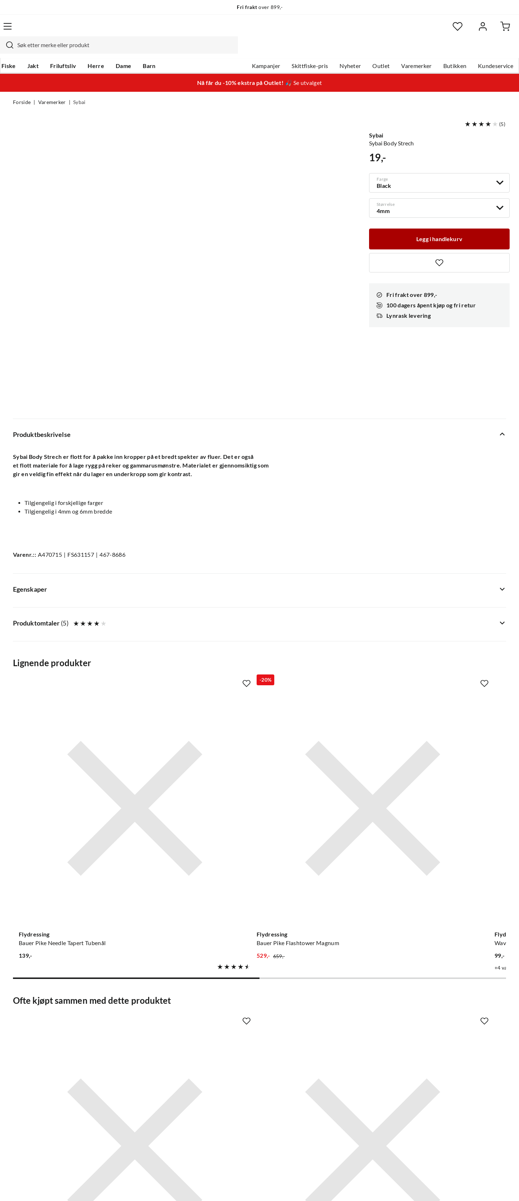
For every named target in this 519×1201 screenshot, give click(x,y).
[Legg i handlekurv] (439, 224)
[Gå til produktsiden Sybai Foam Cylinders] (68, 842)
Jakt (44, 51)
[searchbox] (258, 30)
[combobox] (252, 30)
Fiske (20, 51)
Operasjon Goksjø (241, 1051)
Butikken (442, 51)
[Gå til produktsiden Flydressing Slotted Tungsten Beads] (451, 842)
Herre (107, 51)
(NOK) (28, 1186)
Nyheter (337, 51)
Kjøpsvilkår (465, 1186)
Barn (160, 51)
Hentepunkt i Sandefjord (44, 1028)
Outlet (368, 51)
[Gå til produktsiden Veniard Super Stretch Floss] (196, 842)
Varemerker (403, 51)
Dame (135, 51)
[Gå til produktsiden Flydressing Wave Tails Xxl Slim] (323, 619)
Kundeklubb (234, 1085)
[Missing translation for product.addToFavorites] (439, 249)
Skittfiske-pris (297, 51)
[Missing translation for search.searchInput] (139, 30)
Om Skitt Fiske (237, 1005)
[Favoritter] (435, 30)
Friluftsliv (75, 51)
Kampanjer (253, 51)
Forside (22, 88)
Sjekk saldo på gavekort (43, 1039)
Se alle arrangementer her (251, 1039)
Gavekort (128, 1016)
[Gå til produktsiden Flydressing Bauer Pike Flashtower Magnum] (196, 619)
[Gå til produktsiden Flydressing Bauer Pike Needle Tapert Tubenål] (68, 619)
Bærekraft (231, 1062)
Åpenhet (229, 1074)
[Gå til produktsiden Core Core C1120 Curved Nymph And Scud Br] (323, 842)
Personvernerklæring (418, 1186)
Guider (22, 1016)
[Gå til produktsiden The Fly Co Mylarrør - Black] (451, 619)
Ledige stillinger (238, 1016)
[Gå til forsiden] (47, 30)
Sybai (79, 88)
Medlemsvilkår (237, 1097)
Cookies (496, 1186)
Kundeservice (482, 51)
